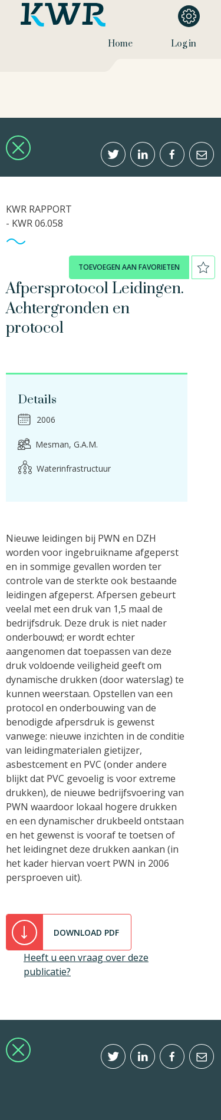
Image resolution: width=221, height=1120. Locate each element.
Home (120, 43)
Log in (183, 43)
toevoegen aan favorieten (129, 267)
